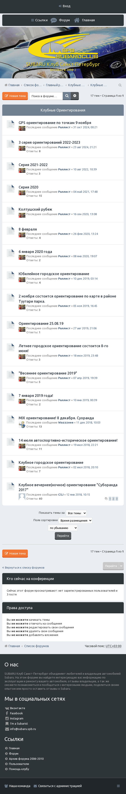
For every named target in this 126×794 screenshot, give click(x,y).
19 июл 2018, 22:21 (85, 444)
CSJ (61, 494)
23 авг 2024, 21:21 (85, 147)
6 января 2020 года (35, 252)
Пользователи (19, 763)
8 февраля (28, 229)
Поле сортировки (62, 520)
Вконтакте (17, 708)
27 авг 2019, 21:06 (85, 328)
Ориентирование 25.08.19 (41, 323)
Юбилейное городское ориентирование (54, 274)
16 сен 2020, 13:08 (85, 214)
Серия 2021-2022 (33, 165)
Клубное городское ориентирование (51, 462)
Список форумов (36, 646)
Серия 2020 (28, 187)
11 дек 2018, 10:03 (88, 422)
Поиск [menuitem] (120, 85)
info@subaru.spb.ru (23, 728)
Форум (13, 753)
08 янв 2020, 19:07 (85, 256)
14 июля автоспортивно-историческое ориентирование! (68, 440)
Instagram (16, 718)
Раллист (64, 127)
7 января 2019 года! (36, 396)
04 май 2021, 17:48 (85, 191)
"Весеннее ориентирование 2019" (48, 373)
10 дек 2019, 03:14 (85, 278)
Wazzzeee (65, 422)
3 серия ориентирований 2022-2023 (49, 142)
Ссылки (41, 20)
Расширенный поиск (75, 96)
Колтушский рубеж (35, 209)
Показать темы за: (63, 513)
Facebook (16, 713)
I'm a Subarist (19, 723)
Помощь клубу (19, 768)
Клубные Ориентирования (63, 110)
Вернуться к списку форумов (24, 567)
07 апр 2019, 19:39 (85, 377)
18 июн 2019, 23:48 (85, 355)
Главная (88, 20)
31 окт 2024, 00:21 (85, 127)
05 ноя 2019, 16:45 (85, 305)
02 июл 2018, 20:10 (85, 467)
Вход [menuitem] (67, 6)
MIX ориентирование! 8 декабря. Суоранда (56, 418)
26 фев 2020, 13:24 (85, 233)
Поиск (67, 96)
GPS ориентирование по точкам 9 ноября (55, 123)
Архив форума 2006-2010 (26, 758)
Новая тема (17, 95)
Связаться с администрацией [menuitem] (60, 786)
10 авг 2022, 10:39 (85, 169)
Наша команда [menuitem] (19, 786)
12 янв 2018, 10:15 (78, 494)
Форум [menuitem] (64, 20)
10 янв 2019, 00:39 (85, 400)
